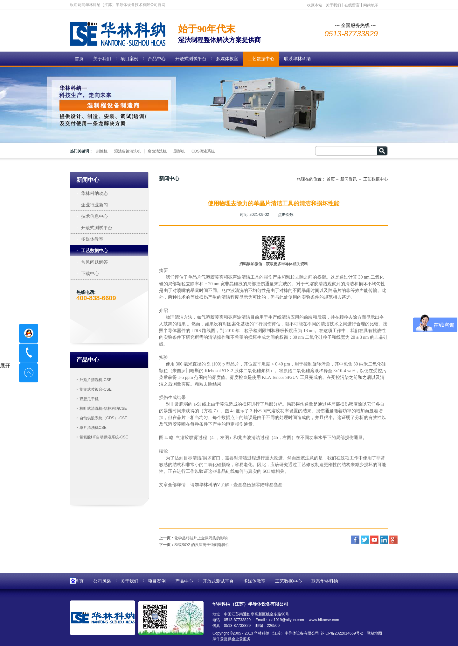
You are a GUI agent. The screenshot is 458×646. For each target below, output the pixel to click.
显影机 (179, 151)
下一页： (194, 545)
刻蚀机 (102, 151)
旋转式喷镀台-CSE (96, 389)
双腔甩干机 (89, 399)
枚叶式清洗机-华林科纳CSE (103, 408)
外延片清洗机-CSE (96, 380)
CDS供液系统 (203, 151)
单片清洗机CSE (93, 427)
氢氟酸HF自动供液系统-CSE (104, 437)
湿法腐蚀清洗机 (127, 151)
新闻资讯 (348, 179)
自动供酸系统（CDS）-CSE (103, 418)
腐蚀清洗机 (157, 151)
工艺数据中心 (375, 179)
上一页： (193, 538)
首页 (79, 58)
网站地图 (373, 633)
